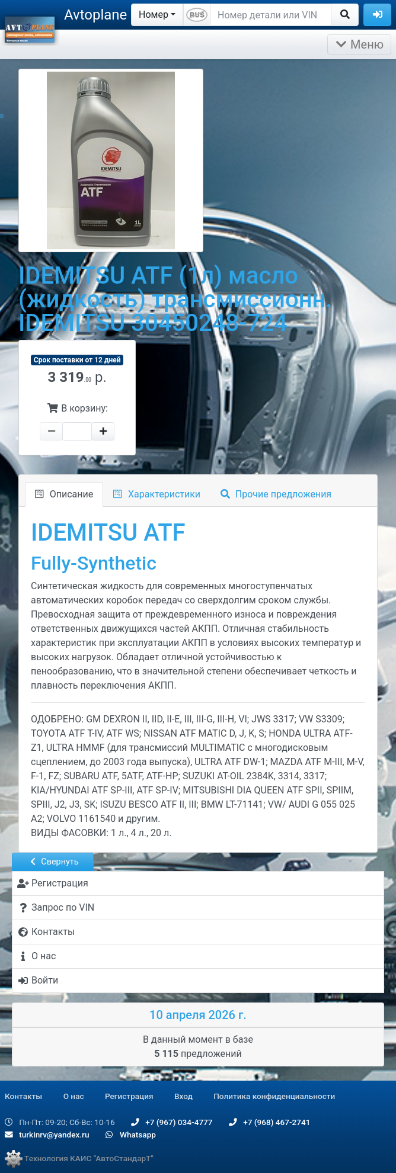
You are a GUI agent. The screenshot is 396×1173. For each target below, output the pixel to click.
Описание (64, 494)
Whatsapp (131, 1134)
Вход (183, 1096)
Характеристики (156, 494)
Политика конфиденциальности (274, 1096)
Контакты (23, 1096)
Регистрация (129, 1096)
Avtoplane (95, 15)
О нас (73, 1096)
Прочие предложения (276, 494)
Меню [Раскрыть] (359, 44)
